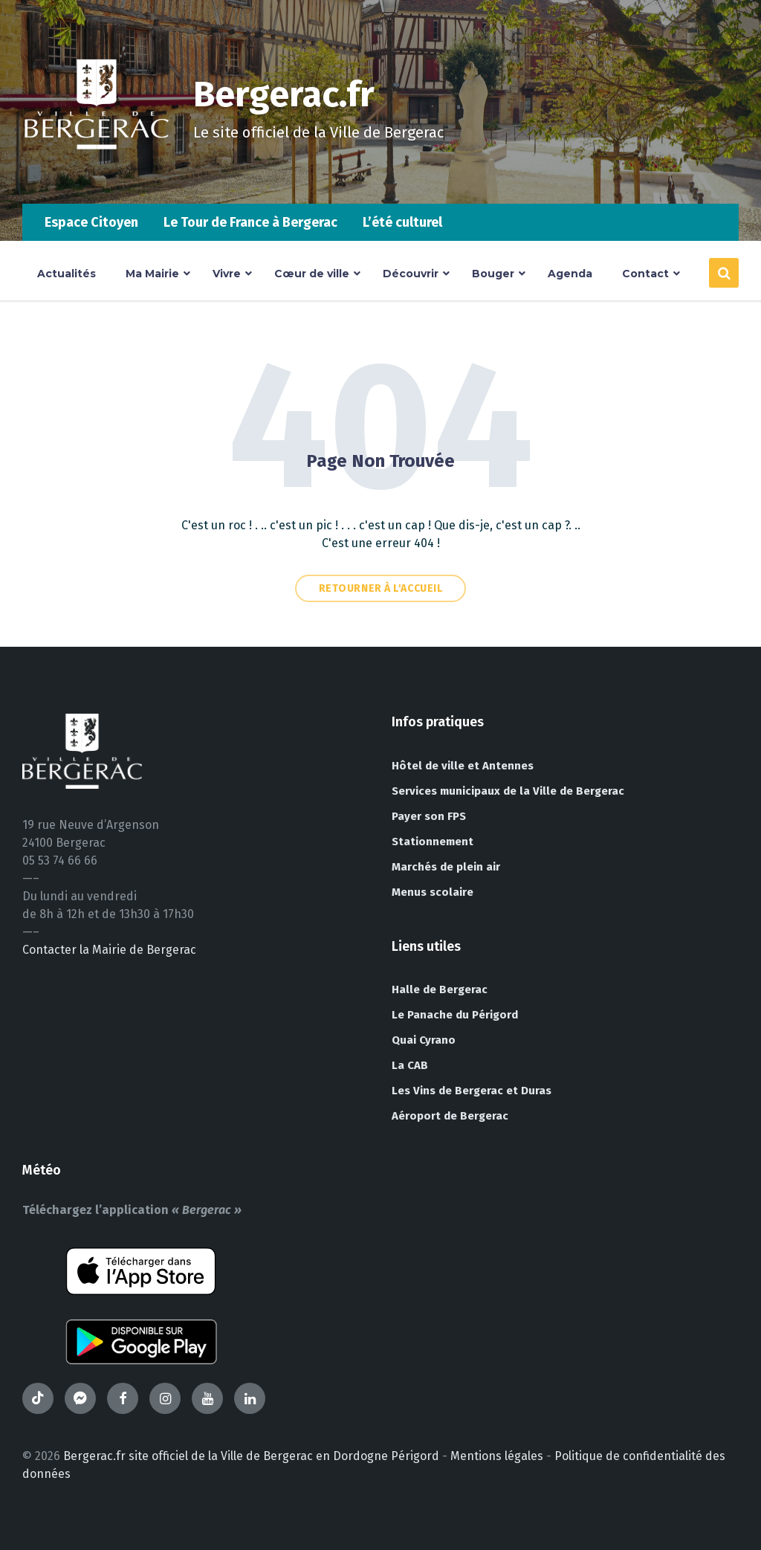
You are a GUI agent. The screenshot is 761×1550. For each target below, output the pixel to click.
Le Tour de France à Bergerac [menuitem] (250, 222)
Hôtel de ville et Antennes (463, 765)
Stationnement (432, 841)
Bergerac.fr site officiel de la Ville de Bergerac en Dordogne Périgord (251, 1456)
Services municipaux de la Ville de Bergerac (508, 791)
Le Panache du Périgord (455, 1014)
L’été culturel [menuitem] (402, 222)
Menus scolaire (432, 892)
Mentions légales (496, 1456)
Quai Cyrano (424, 1040)
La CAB (410, 1065)
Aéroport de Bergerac (450, 1116)
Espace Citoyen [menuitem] (91, 222)
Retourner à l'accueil (381, 588)
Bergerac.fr (284, 94)
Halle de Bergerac (440, 989)
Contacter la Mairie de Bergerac (109, 950)
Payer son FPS (429, 816)
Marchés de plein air (446, 867)
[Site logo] (96, 174)
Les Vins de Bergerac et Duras (471, 1090)
